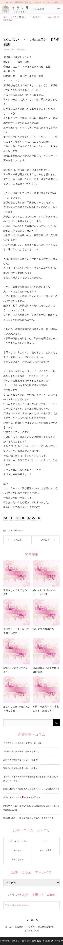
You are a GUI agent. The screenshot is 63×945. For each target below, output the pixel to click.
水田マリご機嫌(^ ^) (43, 629)
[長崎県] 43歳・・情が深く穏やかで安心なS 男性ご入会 (28, 818)
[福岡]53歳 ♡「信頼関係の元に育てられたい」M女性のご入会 (31, 789)
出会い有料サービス (17, 841)
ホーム (8, 927)
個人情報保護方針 (46, 927)
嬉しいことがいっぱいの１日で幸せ (16, 708)
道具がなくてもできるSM (15, 592)
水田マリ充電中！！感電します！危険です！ (46, 708)
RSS (36, 919)
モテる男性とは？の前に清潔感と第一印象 (22, 743)
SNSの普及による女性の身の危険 (46, 670)
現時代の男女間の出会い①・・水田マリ (21, 768)
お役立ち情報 (17, 859)
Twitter (27, 919)
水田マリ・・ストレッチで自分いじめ (16, 631)
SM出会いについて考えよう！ (15, 670)
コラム (14, 17)
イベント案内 (45, 850)
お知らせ (17, 850)
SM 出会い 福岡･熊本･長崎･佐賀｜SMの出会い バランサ (37, 941)
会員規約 (19, 927)
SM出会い (22, 17)
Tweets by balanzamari (17, 905)
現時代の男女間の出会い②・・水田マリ (21, 760)
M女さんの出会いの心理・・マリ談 (44, 592)
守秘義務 (31, 927)
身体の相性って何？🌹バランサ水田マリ (21, 797)
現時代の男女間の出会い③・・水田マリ (21, 751)
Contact (31, 919)
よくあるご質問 (32, 931)
